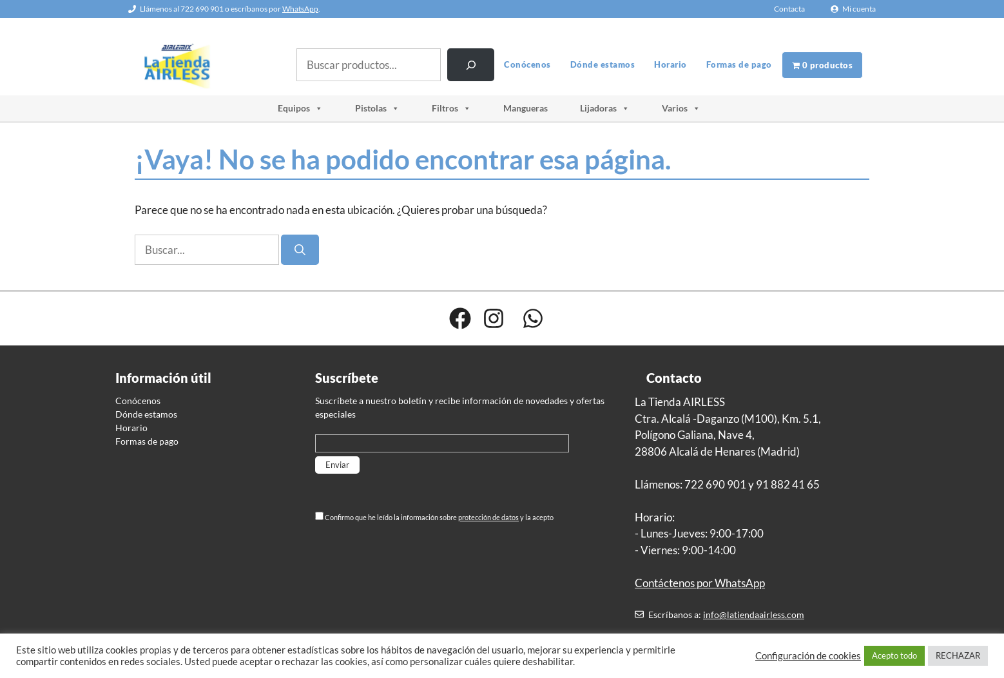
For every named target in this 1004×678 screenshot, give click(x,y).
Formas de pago (739, 64)
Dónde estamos (602, 64)
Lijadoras (605, 108)
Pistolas (377, 108)
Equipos (300, 108)
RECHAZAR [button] (958, 655)
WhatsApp (300, 9)
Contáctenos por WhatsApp (700, 583)
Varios (681, 108)
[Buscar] (470, 64)
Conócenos (527, 64)
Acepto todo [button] (894, 655)
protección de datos (488, 517)
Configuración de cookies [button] (808, 655)
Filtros (451, 108)
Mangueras (525, 107)
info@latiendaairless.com (753, 614)
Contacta (789, 9)
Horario (670, 64)
